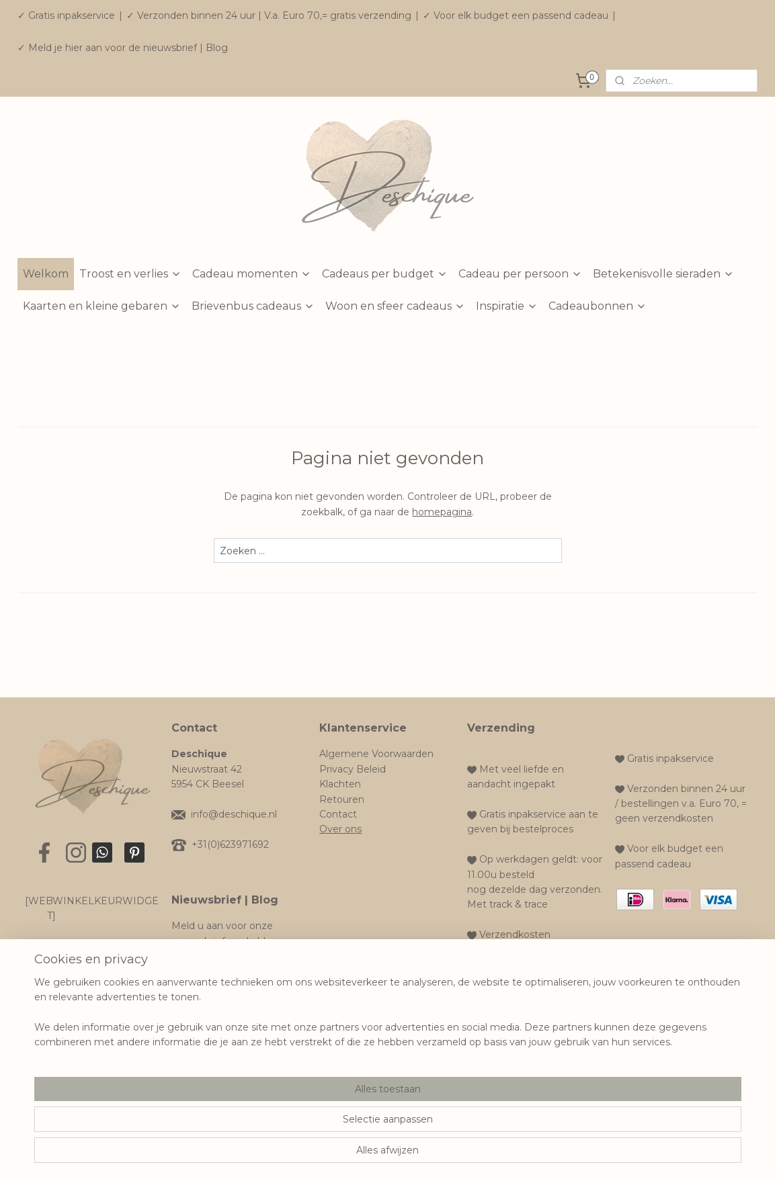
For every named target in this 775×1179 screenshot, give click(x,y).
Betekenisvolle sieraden (663, 273)
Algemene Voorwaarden (376, 754)
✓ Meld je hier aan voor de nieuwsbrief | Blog (122, 48)
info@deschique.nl (234, 814)
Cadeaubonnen (597, 306)
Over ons (340, 829)
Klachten (340, 784)
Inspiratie (507, 306)
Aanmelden (209, 975)
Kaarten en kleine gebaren (102, 306)
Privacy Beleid (352, 769)
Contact (338, 814)
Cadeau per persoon (520, 273)
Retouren (341, 799)
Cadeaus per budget (385, 273)
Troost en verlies (130, 273)
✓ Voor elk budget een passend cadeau (515, 15)
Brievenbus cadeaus (253, 306)
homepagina (442, 512)
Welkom (46, 273)
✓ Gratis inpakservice (66, 15)
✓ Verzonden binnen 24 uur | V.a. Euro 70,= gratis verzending (268, 15)
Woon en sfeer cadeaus (395, 306)
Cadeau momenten (251, 273)
